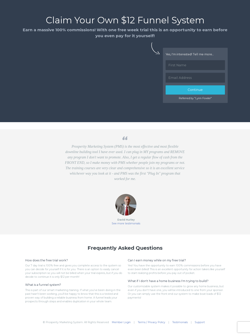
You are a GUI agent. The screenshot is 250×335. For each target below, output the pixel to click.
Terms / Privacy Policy (151, 322)
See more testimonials (126, 223)
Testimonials (180, 322)
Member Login (121, 322)
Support (200, 322)
